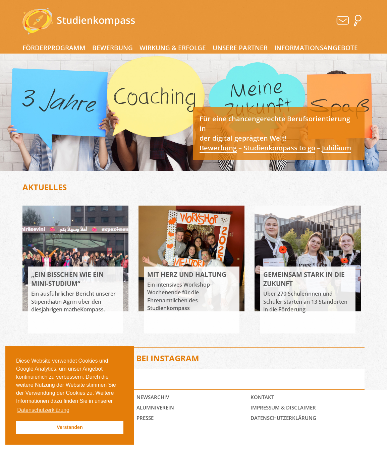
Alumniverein (155, 407)
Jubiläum (336, 147)
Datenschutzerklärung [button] (43, 410)
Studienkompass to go (279, 147)
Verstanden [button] (70, 427)
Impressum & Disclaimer (283, 407)
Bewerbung (112, 48)
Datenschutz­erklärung (283, 418)
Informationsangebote (316, 48)
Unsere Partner (240, 48)
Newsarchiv (152, 397)
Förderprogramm (54, 48)
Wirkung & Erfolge (173, 48)
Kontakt (262, 397)
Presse (145, 418)
